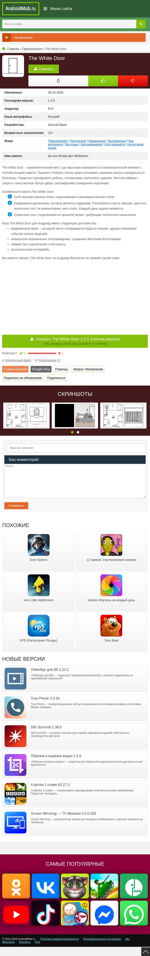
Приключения (32, 49)
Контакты (25, 951)
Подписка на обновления (23, 378)
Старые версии (15, 369)
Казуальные (97, 141)
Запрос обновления (88, 369)
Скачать (43, 69)
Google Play (41, 369)
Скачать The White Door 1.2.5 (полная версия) (78, 341)
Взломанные (117, 141)
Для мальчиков (91, 144)
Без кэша (71, 144)
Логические (78, 141)
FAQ (37, 951)
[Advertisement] (39, 294)
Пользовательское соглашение (102, 948)
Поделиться (56, 378)
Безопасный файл (16, 360)
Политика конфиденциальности (59, 948)
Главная (13, 49)
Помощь (61, 369)
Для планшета (115, 144)
